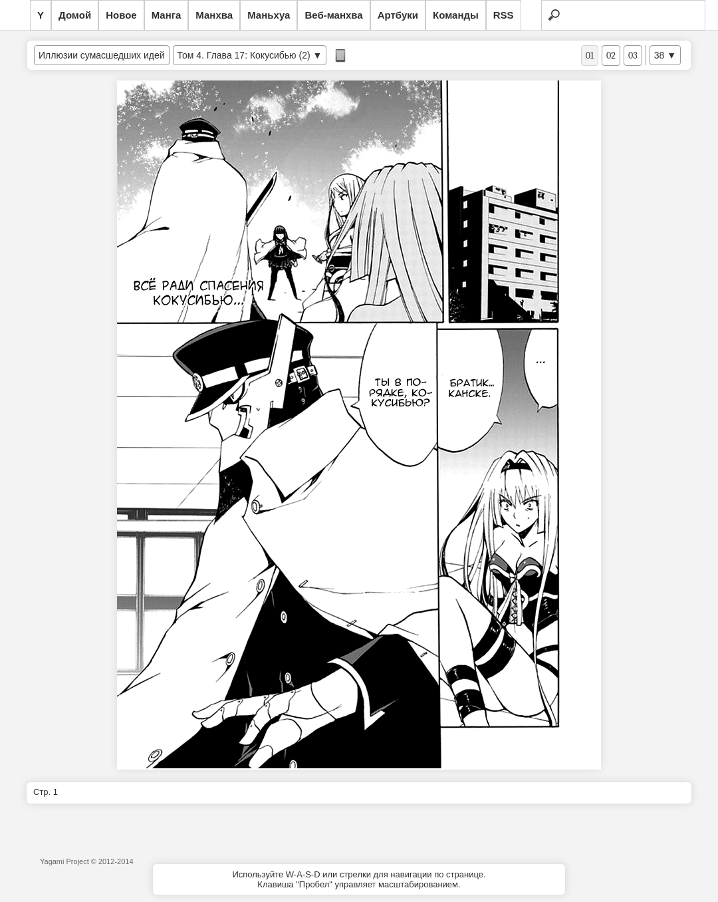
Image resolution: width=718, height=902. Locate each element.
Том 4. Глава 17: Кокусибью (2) (244, 55)
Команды (456, 15)
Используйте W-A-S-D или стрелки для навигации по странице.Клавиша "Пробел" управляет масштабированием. (358, 879)
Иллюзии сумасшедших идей (102, 55)
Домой (75, 15)
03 (633, 55)
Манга (166, 15)
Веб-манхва (333, 15)
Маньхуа (268, 15)
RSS (503, 15)
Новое (121, 15)
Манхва (214, 15)
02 (611, 55)
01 (590, 55)
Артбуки (398, 15)
